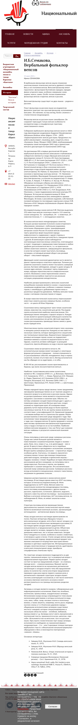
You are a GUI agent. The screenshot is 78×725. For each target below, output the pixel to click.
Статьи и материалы (32, 55)
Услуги (11, 43)
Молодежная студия (36, 43)
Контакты (62, 43)
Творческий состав (8, 108)
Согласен (52, 706)
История (7, 92)
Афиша (46, 34)
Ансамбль (64, 34)
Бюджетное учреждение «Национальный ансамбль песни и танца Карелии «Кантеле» (10, 73)
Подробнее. (23, 709)
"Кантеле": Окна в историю (12, 100)
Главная (9, 34)
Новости (28, 34)
